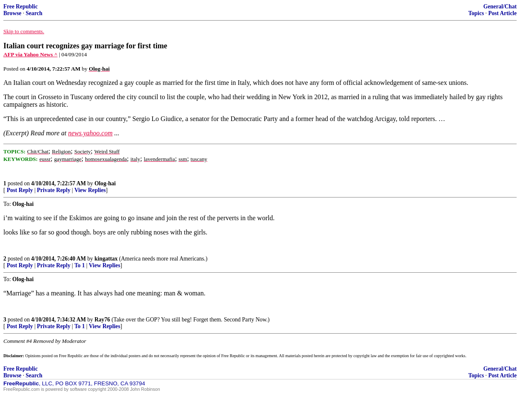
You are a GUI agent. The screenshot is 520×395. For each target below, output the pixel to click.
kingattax (106, 258)
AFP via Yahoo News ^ (30, 54)
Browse (12, 13)
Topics (476, 13)
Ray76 (102, 319)
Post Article (502, 13)
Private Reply (54, 190)
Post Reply (20, 190)
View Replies (90, 190)
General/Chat (500, 6)
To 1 (79, 265)
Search (34, 13)
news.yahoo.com (90, 133)
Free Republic (20, 6)
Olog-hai (105, 183)
